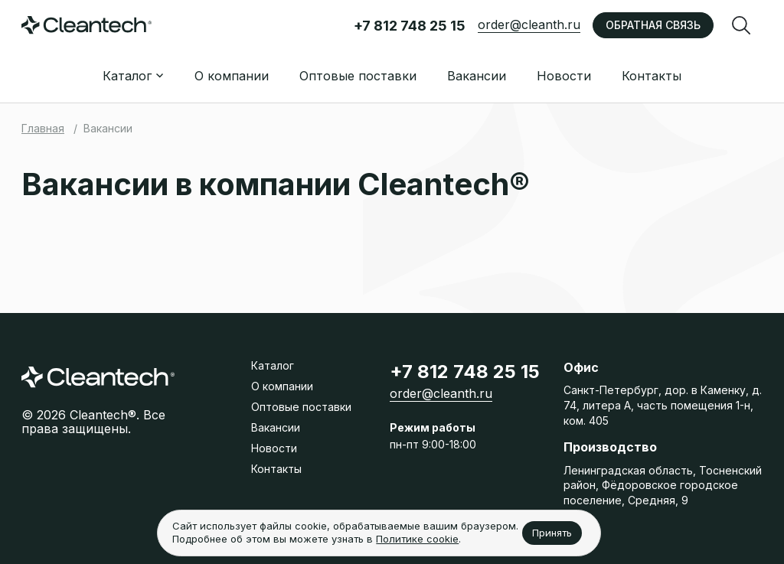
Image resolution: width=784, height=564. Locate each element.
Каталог (272, 365)
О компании (231, 75)
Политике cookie (417, 539)
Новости (564, 75)
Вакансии (476, 75)
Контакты (651, 75)
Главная (42, 128)
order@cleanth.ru (529, 24)
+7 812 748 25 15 (410, 26)
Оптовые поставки (357, 75)
